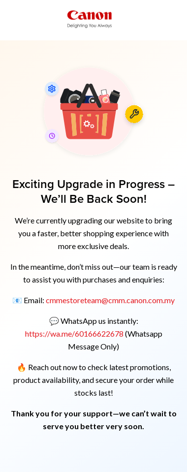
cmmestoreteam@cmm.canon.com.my (110, 300)
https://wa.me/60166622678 (75, 333)
